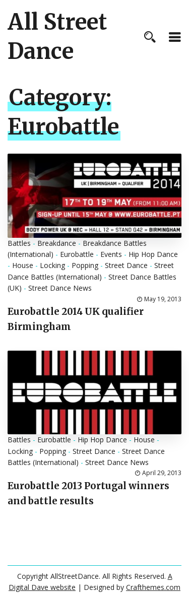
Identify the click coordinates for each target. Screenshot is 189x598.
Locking (52, 265)
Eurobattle (77, 254)
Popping (85, 265)
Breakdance (56, 243)
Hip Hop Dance (153, 254)
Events (111, 254)
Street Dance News (60, 288)
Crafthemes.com (153, 587)
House (22, 265)
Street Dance (126, 265)
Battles (19, 243)
